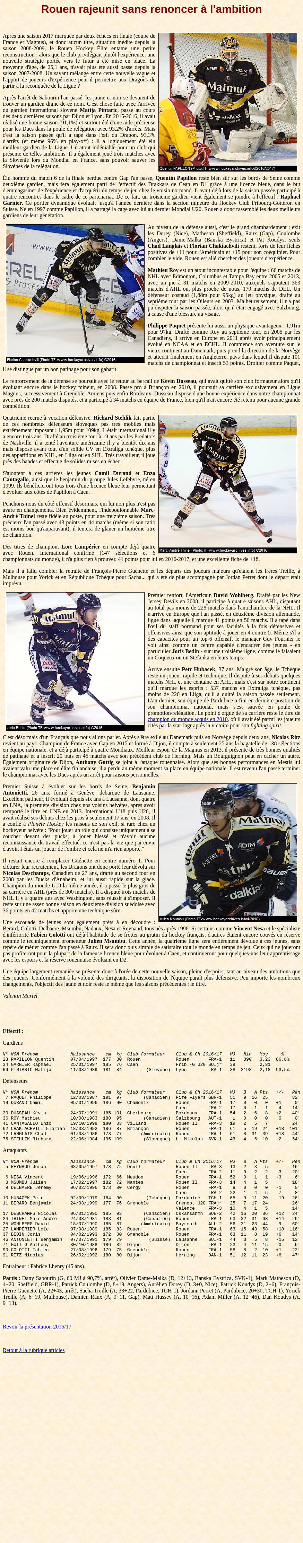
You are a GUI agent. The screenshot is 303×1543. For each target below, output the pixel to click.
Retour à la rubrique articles (34, 1384)
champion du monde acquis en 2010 (188, 719)
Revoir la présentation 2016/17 (37, 1361)
